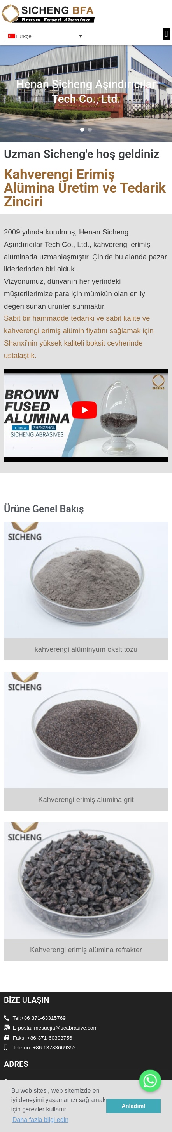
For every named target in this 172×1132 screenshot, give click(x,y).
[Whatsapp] (150, 1080)
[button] (166, 34)
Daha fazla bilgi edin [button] (40, 1119)
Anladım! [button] (133, 1106)
